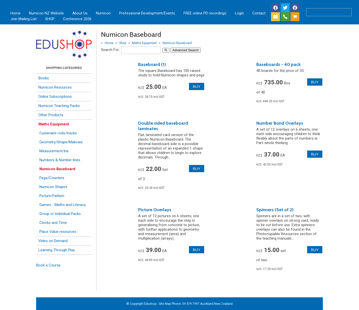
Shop (122, 43)
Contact (259, 13)
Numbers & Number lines (59, 160)
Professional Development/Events (147, 13)
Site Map (165, 304)
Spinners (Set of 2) (274, 209)
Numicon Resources (55, 87)
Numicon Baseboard (57, 169)
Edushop (150, 304)
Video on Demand (53, 241)
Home (15, 13)
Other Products (50, 115)
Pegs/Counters (51, 178)
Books (43, 78)
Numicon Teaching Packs (59, 105)
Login (239, 13)
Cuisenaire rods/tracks (58, 133)
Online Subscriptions (55, 96)
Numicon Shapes (53, 187)
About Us (80, 13)
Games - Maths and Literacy (62, 205)
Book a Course (48, 265)
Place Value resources (57, 231)
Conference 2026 (77, 19)
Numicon (103, 13)
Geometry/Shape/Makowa (61, 142)
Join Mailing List (23, 19)
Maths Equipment (53, 124)
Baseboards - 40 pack (278, 64)
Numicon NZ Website (46, 13)
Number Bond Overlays (279, 123)
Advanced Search (186, 50)
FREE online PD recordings (204, 13)
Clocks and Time (53, 222)
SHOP (50, 19)
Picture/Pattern (51, 196)
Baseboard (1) (152, 64)
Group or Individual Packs (60, 213)
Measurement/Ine (54, 151)
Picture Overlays (154, 209)
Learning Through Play (56, 250)
